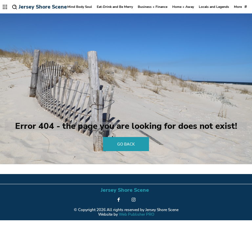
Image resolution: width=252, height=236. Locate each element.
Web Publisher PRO (136, 214)
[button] (14, 7)
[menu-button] (5, 7)
